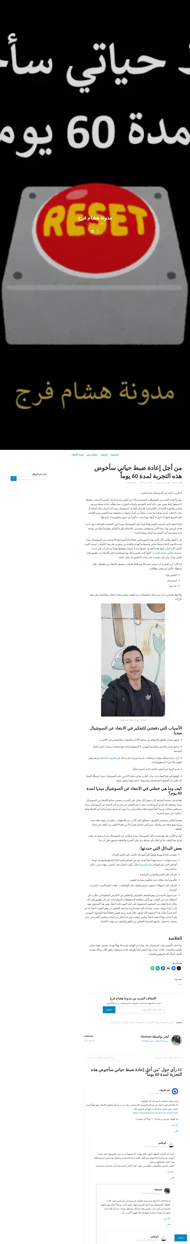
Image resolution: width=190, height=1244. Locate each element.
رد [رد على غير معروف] (174, 1131)
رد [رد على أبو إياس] (171, 1178)
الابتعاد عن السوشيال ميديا (141, 1022)
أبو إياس (162, 1143)
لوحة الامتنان (77, 454)
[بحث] (14, 478)
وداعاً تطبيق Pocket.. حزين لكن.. (99, 1058)
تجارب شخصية (161, 483)
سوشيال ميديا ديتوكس (119, 1022)
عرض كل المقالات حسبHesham (155, 1041)
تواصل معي (92, 454)
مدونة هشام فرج (95, 218)
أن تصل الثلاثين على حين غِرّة (168, 1058)
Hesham (175, 483)
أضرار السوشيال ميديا (164, 1022)
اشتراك (109, 1010)
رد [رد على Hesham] (167, 1225)
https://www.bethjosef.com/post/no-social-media (155, 1112)
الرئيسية (114, 454)
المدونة (104, 454)
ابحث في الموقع (39, 474)
